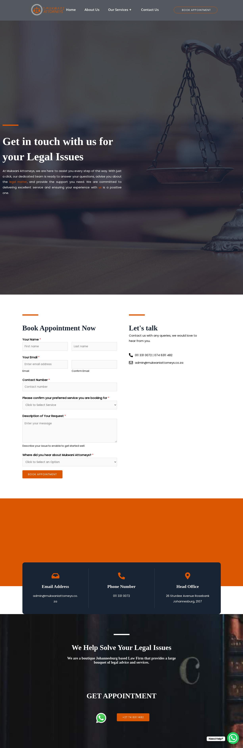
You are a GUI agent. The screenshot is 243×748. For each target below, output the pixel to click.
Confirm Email (80, 372)
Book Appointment (42, 479)
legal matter (18, 182)
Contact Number (36, 382)
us (100, 187)
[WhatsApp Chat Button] (233, 738)
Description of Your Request (44, 420)
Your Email (30, 358)
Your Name (31, 339)
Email (25, 372)
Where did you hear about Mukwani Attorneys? (57, 458)
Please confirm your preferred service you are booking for (65, 401)
